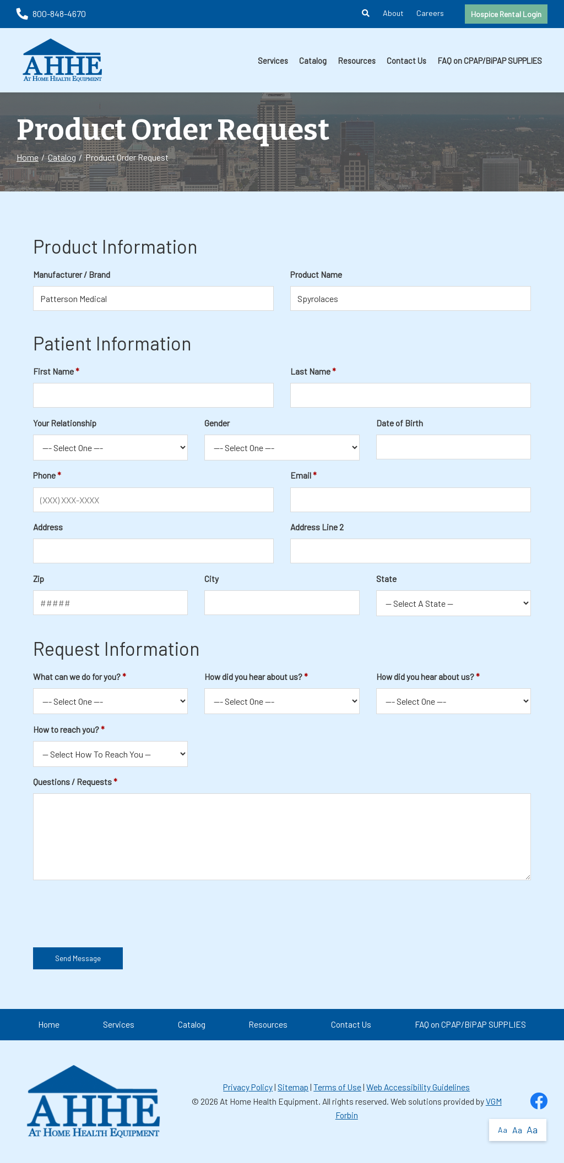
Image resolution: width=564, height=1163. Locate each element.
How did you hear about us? (253, 677)
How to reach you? (66, 729)
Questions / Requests (72, 782)
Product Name (316, 274)
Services (273, 60)
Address (48, 527)
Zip (38, 579)
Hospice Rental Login (506, 14)
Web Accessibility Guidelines (418, 1087)
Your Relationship (64, 423)
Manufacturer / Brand (71, 274)
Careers (430, 13)
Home (28, 157)
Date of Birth (399, 423)
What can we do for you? (77, 677)
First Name (53, 371)
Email (300, 475)
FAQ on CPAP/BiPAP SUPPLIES (490, 60)
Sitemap (293, 1087)
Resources (357, 60)
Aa (502, 1129)
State (386, 579)
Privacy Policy (248, 1087)
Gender (217, 423)
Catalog (313, 60)
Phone (44, 475)
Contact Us (406, 60)
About (393, 13)
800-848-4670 (51, 13)
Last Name (310, 371)
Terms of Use (337, 1087)
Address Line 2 (317, 527)
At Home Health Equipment (269, 1101)
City (211, 579)
